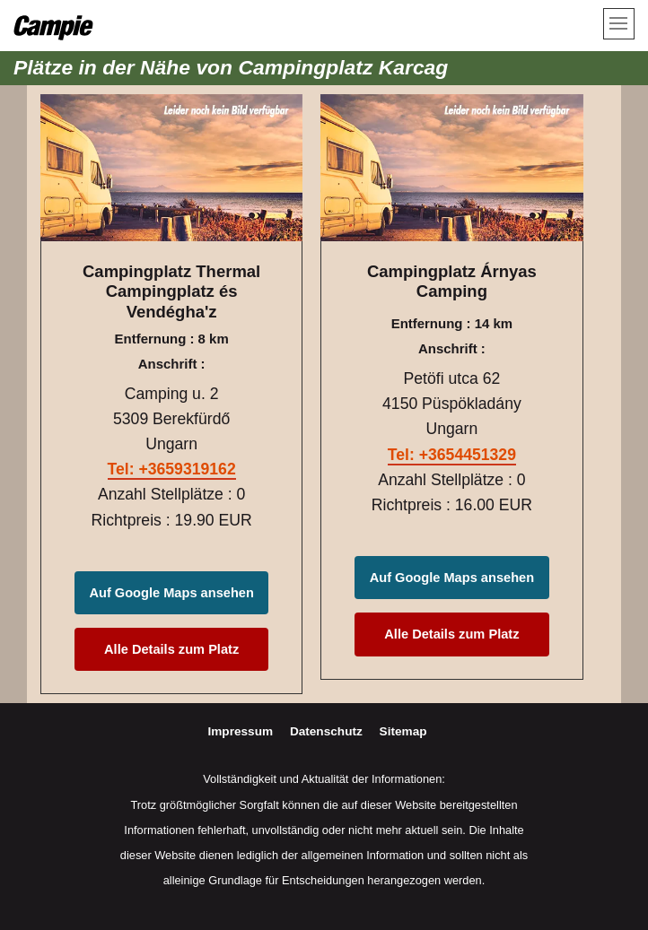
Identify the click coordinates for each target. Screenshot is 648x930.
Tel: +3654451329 (452, 455)
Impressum (241, 731)
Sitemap (403, 731)
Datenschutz (328, 731)
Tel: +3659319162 (172, 469)
